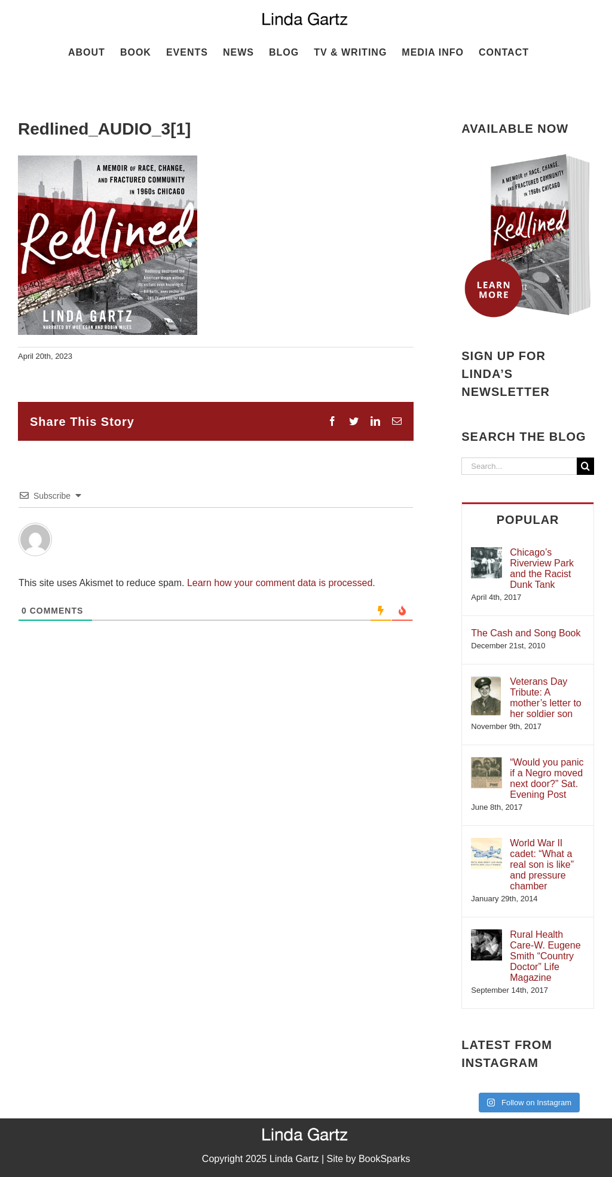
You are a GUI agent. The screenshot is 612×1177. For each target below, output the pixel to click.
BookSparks (384, 1159)
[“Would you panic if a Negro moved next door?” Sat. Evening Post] (486, 763)
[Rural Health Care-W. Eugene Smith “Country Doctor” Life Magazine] (486, 935)
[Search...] (519, 466)
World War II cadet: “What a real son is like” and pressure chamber (542, 864)
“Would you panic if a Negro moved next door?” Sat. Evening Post (546, 778)
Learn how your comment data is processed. (281, 583)
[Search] (585, 466)
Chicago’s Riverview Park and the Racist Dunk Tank (542, 568)
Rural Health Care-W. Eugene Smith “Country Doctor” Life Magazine (545, 956)
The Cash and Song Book (525, 633)
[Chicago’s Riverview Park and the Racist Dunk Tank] (486, 553)
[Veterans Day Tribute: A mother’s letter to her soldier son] (486, 682)
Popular (528, 519)
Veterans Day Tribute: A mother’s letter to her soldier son (545, 697)
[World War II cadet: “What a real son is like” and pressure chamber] (486, 843)
